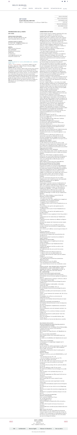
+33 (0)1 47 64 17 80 (40, 423)
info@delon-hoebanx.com (22, 43)
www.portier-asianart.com (14, 56)
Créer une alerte (59, 428)
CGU (14, 428)
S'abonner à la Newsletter (46, 428)
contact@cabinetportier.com (15, 55)
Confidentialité (22, 428)
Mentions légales (33, 428)
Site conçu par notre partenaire (38, 431)
